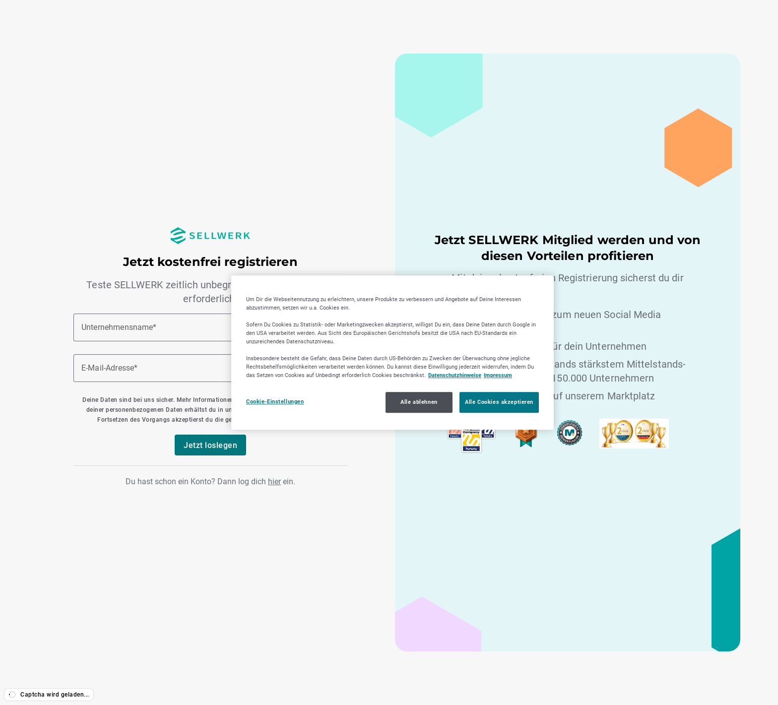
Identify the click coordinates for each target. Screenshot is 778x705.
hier (274, 481)
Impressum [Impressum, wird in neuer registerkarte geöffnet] (498, 375)
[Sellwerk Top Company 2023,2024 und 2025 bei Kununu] (471, 450)
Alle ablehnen (418, 401)
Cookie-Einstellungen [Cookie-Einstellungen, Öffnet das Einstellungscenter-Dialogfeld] (275, 401)
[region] (392, 352)
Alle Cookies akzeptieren (499, 401)
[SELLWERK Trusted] (526, 444)
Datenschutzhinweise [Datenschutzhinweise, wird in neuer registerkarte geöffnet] (454, 375)
